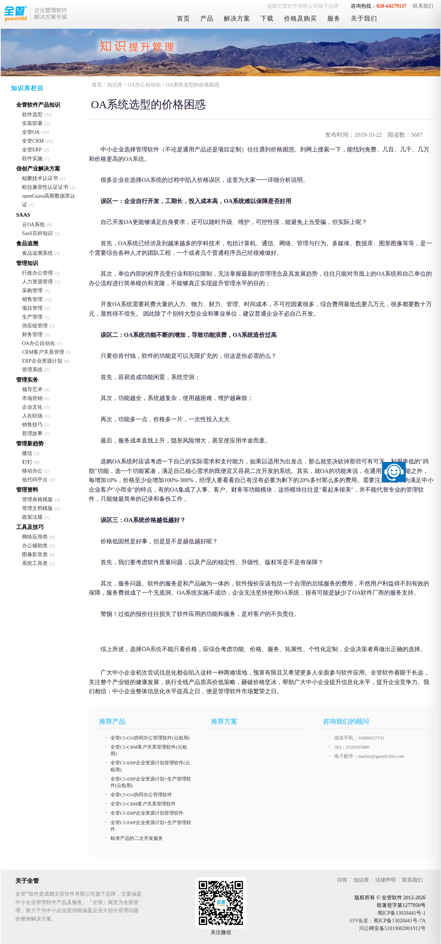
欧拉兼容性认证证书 (45, 187)
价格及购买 (300, 18)
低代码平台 (35, 479)
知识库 (115, 85)
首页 (183, 18)
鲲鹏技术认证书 (40, 178)
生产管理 (32, 317)
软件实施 (32, 158)
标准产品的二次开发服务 (136, 838)
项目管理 (32, 308)
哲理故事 (32, 433)
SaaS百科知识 (37, 233)
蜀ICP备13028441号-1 (402, 913)
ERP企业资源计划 (42, 361)
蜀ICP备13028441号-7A (399, 920)
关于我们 (364, 18)
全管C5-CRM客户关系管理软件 (143, 804)
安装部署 (32, 123)
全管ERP (32, 150)
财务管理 (32, 334)
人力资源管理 (37, 281)
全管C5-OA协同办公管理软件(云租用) (150, 738)
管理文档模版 (37, 508)
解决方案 (237, 18)
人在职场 (32, 416)
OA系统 (134, 159)
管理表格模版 (37, 499)
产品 (207, 18)
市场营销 (32, 398)
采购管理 (32, 290)
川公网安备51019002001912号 (392, 928)
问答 (342, 880)
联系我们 (423, 6)
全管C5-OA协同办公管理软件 (141, 794)
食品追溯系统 (37, 253)
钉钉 (27, 462)
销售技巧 (32, 424)
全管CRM (33, 141)
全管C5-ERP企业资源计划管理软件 (146, 813)
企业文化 (32, 407)
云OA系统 (33, 224)
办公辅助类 (35, 545)
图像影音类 (35, 554)
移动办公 (32, 471)
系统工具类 (35, 563)
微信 (27, 453)
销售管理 (32, 299)
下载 (267, 18)
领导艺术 (32, 389)
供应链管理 (35, 325)
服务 (333, 18)
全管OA (31, 132)
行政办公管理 (37, 273)
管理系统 (32, 369)
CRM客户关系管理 (43, 352)
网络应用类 (35, 537)
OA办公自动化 (38, 343)
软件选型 (32, 114)
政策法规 (32, 517)
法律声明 (385, 880)
